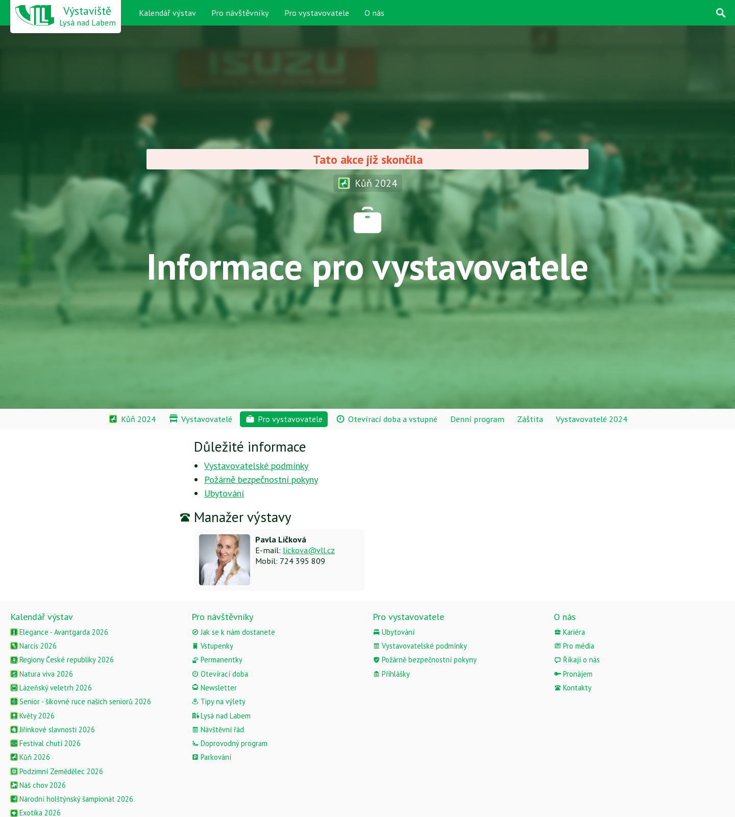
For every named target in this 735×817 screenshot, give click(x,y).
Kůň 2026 (30, 757)
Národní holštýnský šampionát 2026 (71, 799)
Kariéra (569, 632)
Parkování (211, 757)
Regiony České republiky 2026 (62, 659)
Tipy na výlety (218, 701)
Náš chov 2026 (38, 785)
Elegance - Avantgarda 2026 (59, 632)
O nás (374, 13)
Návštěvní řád (217, 729)
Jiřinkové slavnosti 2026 (52, 729)
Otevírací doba (219, 674)
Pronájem (573, 674)
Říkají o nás (577, 659)
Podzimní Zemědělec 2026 (56, 771)
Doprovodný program (229, 743)
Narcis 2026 (33, 645)
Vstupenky (212, 645)
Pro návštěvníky (240, 13)
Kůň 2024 (367, 183)
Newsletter (214, 687)
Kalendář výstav (167, 13)
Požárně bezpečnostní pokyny (261, 479)
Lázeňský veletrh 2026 (51, 687)
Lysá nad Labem (221, 715)
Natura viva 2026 (41, 674)
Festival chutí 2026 (45, 743)
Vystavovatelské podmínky (256, 466)
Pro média (574, 645)
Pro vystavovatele (316, 13)
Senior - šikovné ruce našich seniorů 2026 (80, 701)
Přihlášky (391, 674)
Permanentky (216, 659)
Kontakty (573, 687)
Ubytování (224, 493)
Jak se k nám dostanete (233, 632)
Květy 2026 (32, 715)
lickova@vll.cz (309, 550)
